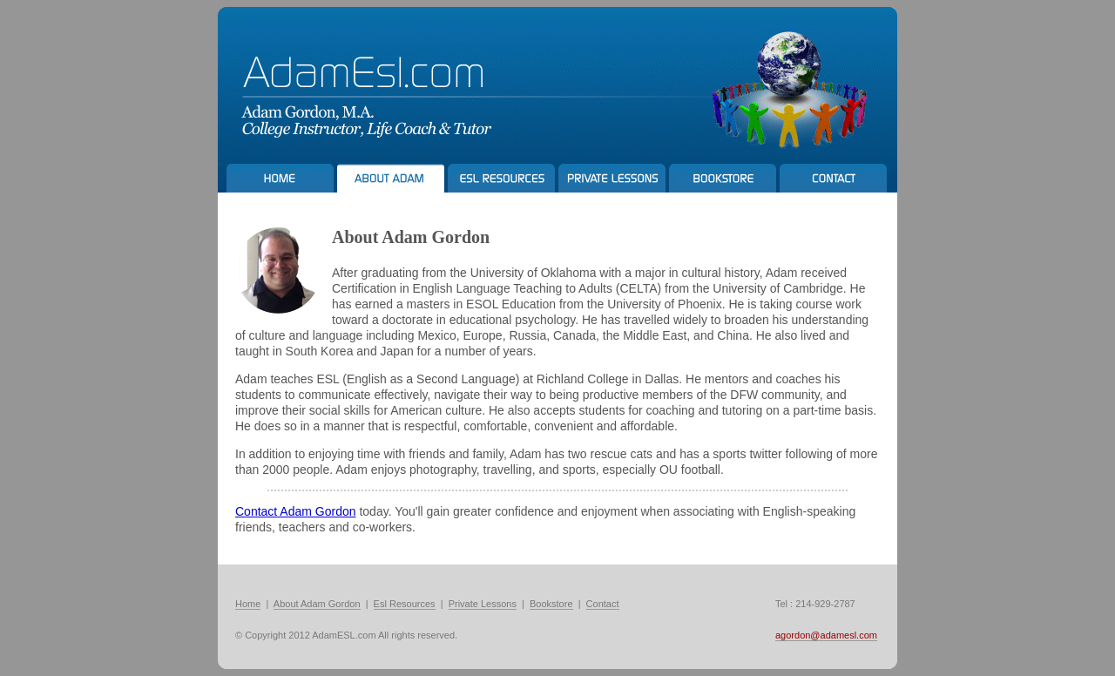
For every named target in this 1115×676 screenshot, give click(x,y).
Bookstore (551, 603)
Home (247, 603)
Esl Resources (405, 603)
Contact (602, 603)
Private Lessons (483, 603)
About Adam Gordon (317, 603)
